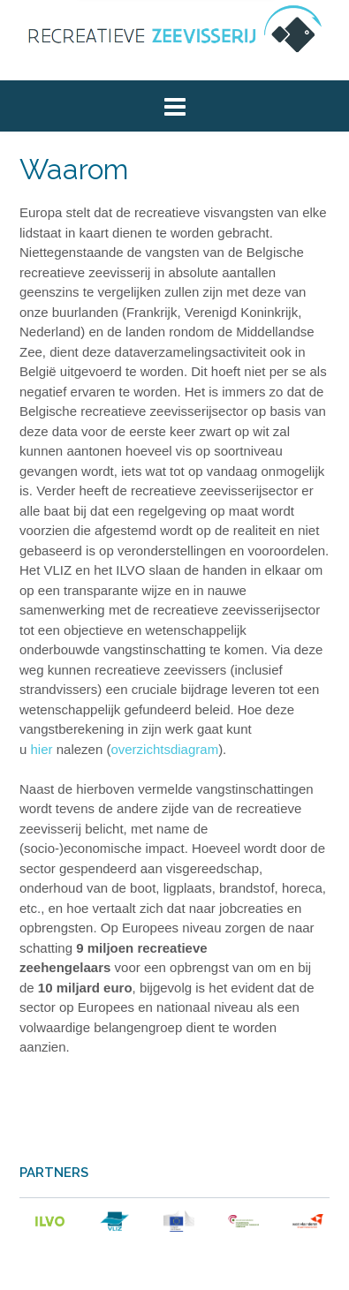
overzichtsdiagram (164, 749)
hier (42, 749)
